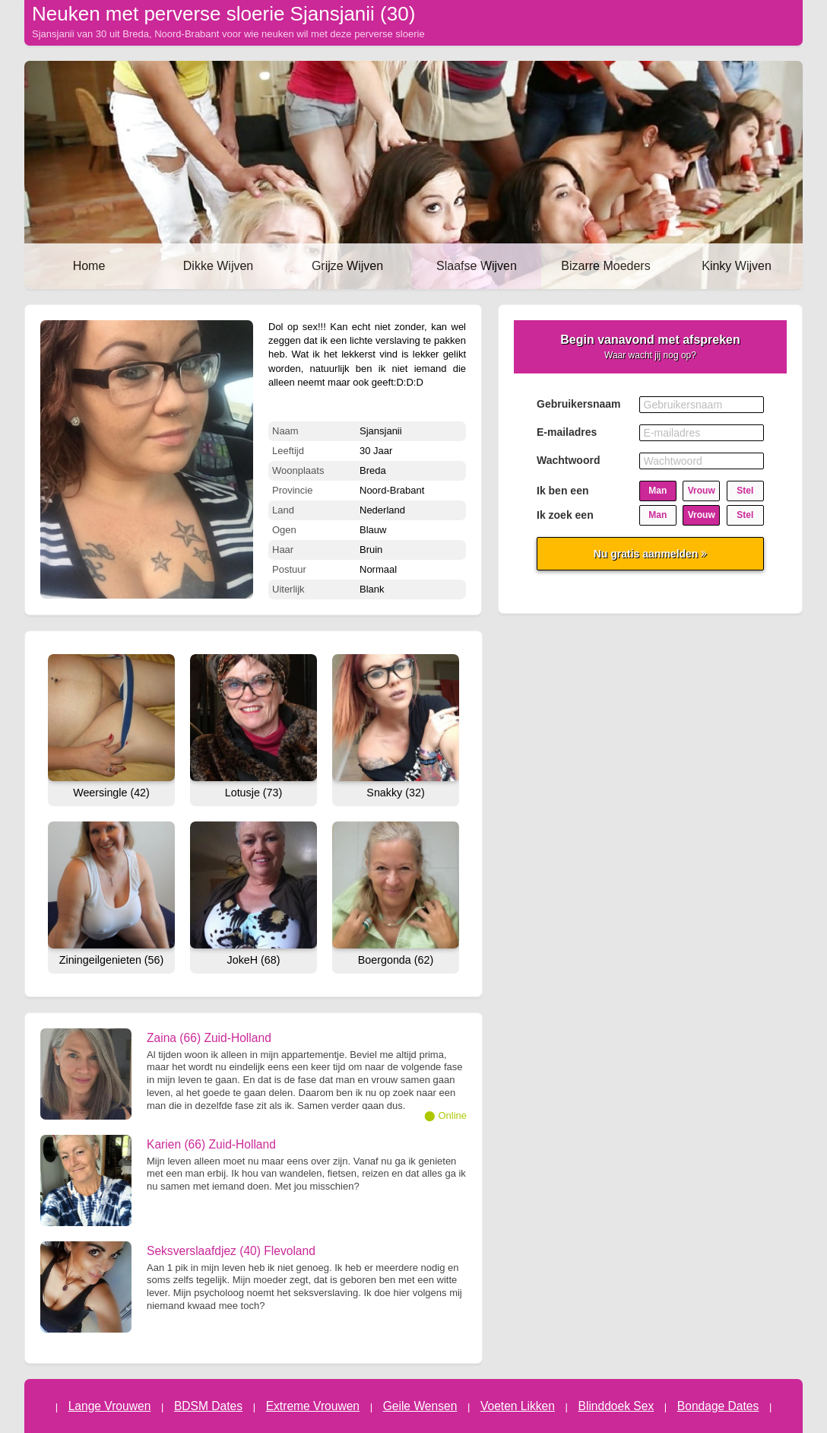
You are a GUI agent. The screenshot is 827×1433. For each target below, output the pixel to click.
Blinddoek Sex (616, 1406)
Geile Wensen (420, 1406)
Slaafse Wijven (476, 265)
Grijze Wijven (347, 265)
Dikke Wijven (218, 265)
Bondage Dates (718, 1406)
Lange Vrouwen (109, 1406)
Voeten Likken (517, 1406)
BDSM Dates (208, 1406)
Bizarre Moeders (605, 265)
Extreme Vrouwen (313, 1406)
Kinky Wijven (737, 265)
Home (89, 265)
